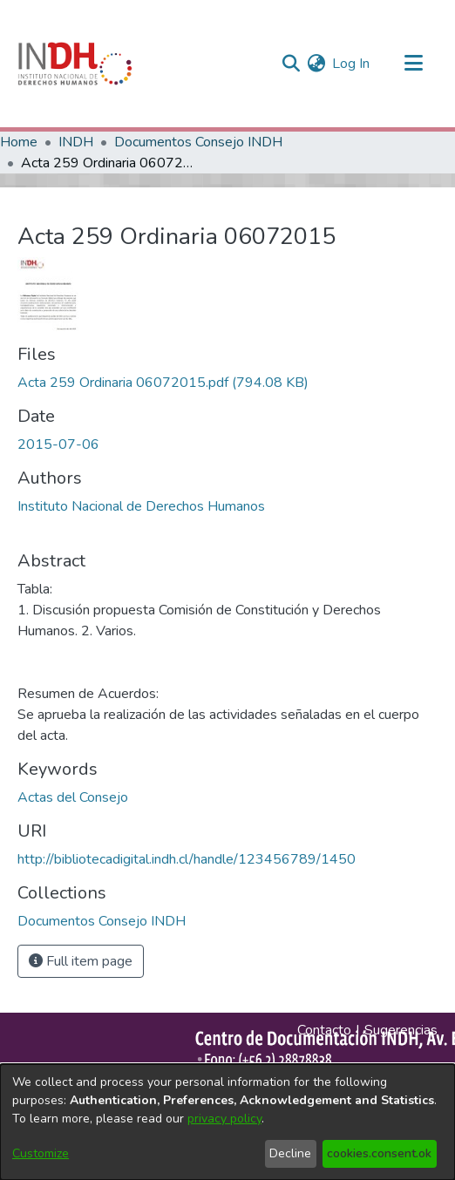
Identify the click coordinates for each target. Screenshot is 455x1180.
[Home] (74, 63)
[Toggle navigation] (413, 63)
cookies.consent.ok (379, 1153)
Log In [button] (351, 63)
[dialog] (227, 1122)
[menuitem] (316, 63)
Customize (40, 1153)
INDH (75, 142)
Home (18, 142)
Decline (290, 1153)
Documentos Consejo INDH (198, 142)
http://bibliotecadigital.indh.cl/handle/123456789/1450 (186, 859)
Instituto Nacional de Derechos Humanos (141, 506)
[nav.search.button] (291, 63)
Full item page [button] (80, 961)
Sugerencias (401, 1030)
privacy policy (224, 1118)
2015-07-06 (58, 444)
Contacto (324, 1030)
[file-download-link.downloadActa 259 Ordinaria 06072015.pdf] (163, 382)
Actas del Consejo (72, 797)
